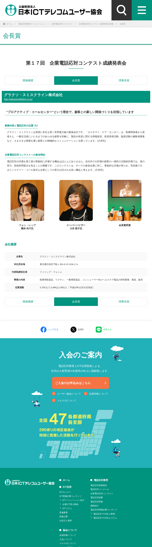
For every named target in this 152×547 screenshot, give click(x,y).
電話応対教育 (101, 480)
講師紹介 (94, 505)
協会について (70, 530)
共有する (107, 329)
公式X (80, 329)
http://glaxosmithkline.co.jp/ (18, 99)
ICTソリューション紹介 (73, 500)
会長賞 (76, 80)
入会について (65, 539)
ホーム (66, 480)
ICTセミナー (65, 492)
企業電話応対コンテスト (101, 493)
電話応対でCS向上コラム (105, 518)
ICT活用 (67, 487)
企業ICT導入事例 (70, 504)
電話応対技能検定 (98, 485)
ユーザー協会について (69, 393)
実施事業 (63, 512)
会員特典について (98, 393)
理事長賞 (124, 80)
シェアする (53, 329)
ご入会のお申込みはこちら (73, 383)
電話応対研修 (96, 501)
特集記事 (63, 516)
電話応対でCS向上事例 (104, 514)
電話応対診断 (96, 497)
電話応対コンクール (99, 489)
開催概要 (28, 80)
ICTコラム (67, 508)
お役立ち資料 (65, 520)
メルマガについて (66, 400)
